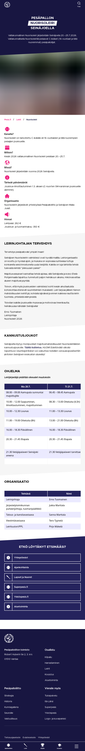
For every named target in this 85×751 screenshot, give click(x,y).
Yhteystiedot (44, 738)
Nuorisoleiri (31, 120)
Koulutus (49, 674)
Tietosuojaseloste (12, 738)
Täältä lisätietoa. (33, 347)
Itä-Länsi (49, 701)
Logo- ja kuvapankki (55, 719)
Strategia (9, 696)
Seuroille (8, 713)
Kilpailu (48, 657)
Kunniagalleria (11, 707)
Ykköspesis (50, 713)
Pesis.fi (7, 120)
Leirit (18, 120)
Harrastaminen (52, 663)
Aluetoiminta (51, 680)
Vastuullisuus (10, 719)
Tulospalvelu (51, 696)
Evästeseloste (29, 738)
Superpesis (50, 707)
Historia (8, 701)
